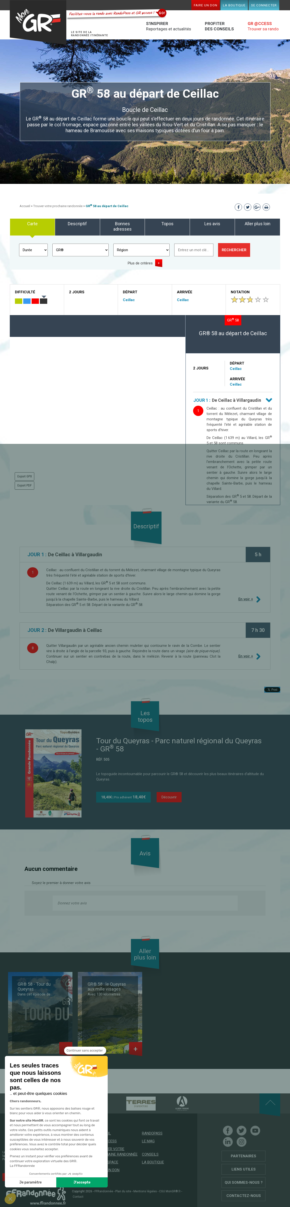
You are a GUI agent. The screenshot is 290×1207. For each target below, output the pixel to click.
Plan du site (123, 1191)
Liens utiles (244, 1169)
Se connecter (264, 5)
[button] (10, 1199)
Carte (32, 223)
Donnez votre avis (72, 903)
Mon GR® (38, 22)
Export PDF (24, 485)
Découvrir (169, 797)
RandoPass (152, 1133)
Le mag (148, 1141)
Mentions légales (145, 1191)
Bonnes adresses (122, 226)
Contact (78, 1196)
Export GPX (24, 476)
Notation (240, 292)
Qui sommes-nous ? (244, 1182)
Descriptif (77, 223)
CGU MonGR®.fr (170, 1191)
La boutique (234, 5)
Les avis (212, 223)
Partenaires (243, 1156)
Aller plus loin (257, 223)
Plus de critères (140, 263)
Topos (167, 223)
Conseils (150, 1154)
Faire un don (205, 5)
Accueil (25, 206)
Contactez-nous (243, 1196)
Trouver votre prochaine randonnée (57, 206)
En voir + (246, 599)
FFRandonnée (103, 1191)
